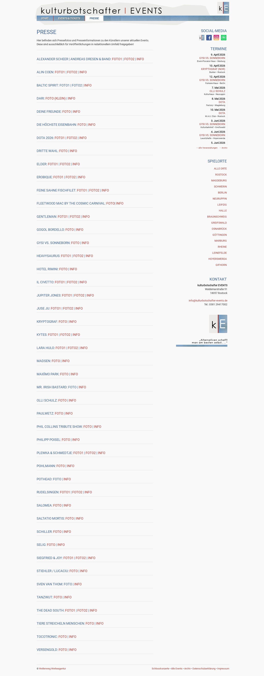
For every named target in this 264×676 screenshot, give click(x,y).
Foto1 (117, 59)
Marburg (220, 240)
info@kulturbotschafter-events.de (208, 300)
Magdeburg (219, 180)
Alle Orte (220, 168)
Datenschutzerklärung (203, 668)
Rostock (221, 174)
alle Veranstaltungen (207, 148)
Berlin (222, 192)
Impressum (223, 668)
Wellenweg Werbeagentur (52, 668)
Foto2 (129, 59)
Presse (94, 18)
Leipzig (222, 204)
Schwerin (220, 186)
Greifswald (219, 222)
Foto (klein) (55, 98)
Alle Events (176, 668)
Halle (223, 210)
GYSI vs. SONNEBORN (212, 58)
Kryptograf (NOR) (213, 69)
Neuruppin (220, 198)
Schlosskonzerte (160, 668)
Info (140, 59)
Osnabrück (219, 228)
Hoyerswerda (217, 258)
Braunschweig (217, 216)
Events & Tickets (69, 18)
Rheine (222, 246)
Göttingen (219, 234)
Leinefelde (219, 252)
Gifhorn (221, 264)
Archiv (223, 148)
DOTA (222, 102)
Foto (66, 111)
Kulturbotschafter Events (133, 11)
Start (45, 18)
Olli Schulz (217, 91)
